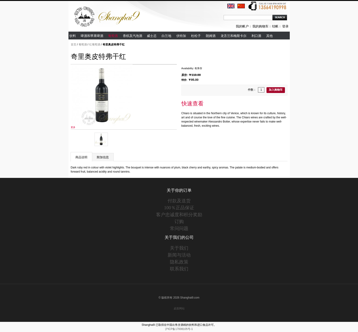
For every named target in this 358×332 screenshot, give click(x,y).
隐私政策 (179, 261)
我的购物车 (260, 26)
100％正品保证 (179, 207)
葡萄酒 (83, 44)
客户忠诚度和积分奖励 (179, 214)
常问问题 (179, 228)
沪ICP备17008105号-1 (179, 329)
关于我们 (179, 248)
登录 (285, 26)
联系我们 (179, 268)
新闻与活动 (179, 254)
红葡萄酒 (94, 44)
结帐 (275, 26)
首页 (73, 44)
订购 (179, 221)
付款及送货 (179, 200)
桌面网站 (179, 308)
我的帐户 (242, 26)
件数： (252, 89)
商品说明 (81, 157)
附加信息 (103, 157)
